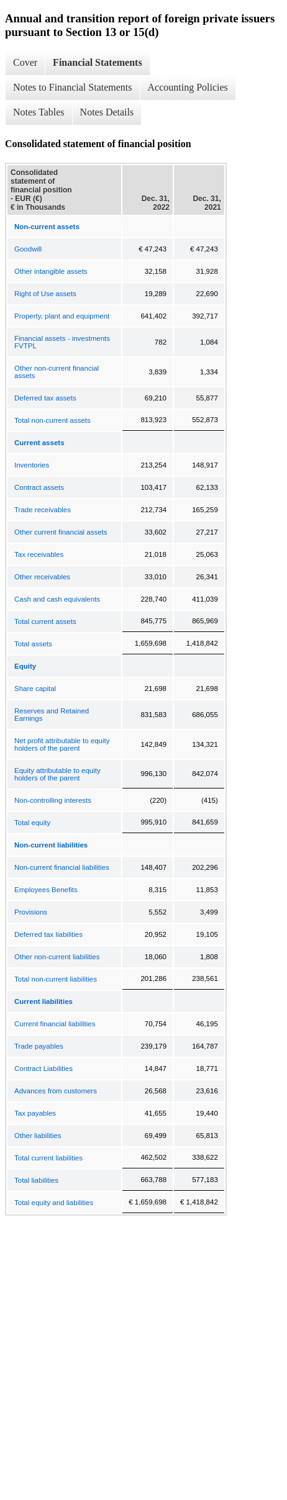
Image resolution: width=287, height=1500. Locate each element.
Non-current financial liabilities (61, 867)
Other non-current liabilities (56, 956)
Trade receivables (42, 509)
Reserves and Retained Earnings (51, 714)
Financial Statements (97, 62)
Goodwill (28, 249)
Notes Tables (39, 112)
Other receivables (42, 577)
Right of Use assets (45, 293)
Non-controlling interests (52, 800)
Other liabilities (37, 1135)
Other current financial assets (60, 532)
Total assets (33, 644)
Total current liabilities (48, 1158)
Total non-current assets (52, 420)
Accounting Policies (188, 87)
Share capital (35, 688)
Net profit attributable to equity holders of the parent (61, 744)
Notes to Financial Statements (72, 87)
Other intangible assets (51, 271)
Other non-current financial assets (56, 371)
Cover (25, 62)
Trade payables (38, 1046)
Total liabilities (36, 1180)
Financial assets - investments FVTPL (62, 342)
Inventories (31, 465)
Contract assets (39, 487)
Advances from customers (55, 1091)
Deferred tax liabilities (48, 934)
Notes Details (107, 112)
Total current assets (45, 621)
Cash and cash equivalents (57, 599)
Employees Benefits (46, 889)
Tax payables (35, 1113)
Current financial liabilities (54, 1024)
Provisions (30, 912)
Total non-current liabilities (55, 979)
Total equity (32, 822)
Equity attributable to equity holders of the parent (57, 774)
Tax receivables (38, 554)
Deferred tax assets (45, 398)
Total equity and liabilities (53, 1202)
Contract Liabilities (43, 1068)
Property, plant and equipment (61, 316)
